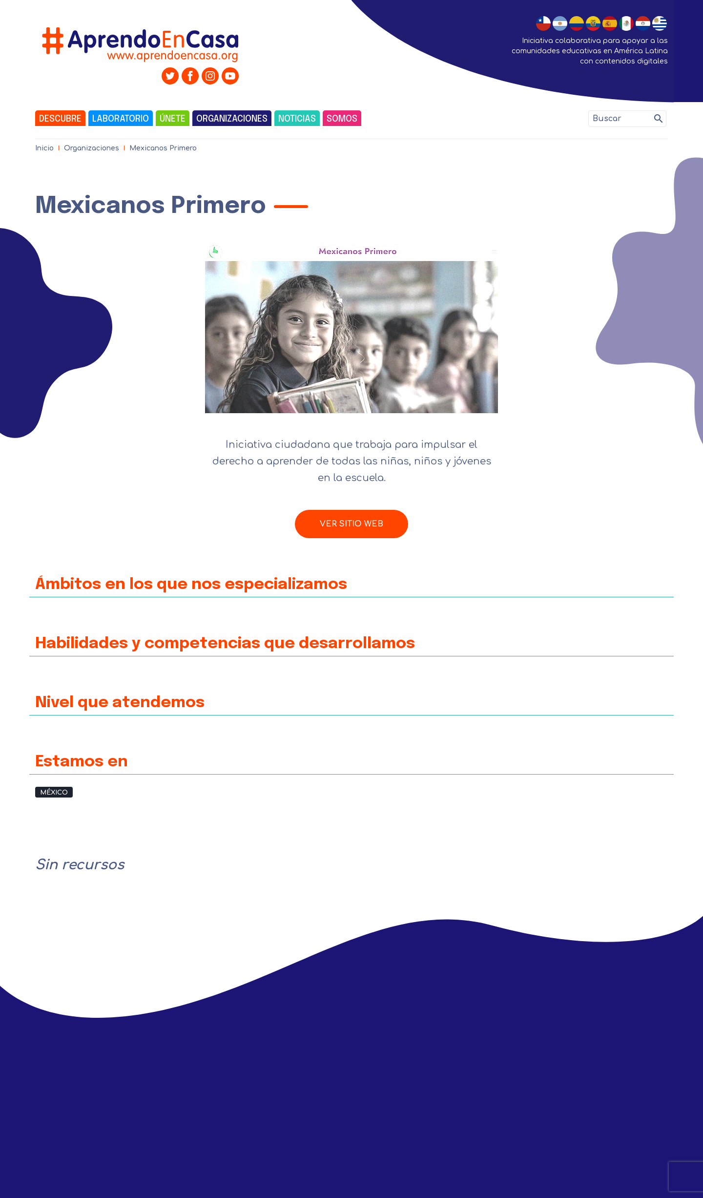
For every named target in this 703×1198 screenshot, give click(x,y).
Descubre (60, 119)
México (54, 792)
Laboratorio (120, 119)
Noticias (297, 119)
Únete (173, 119)
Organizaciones (232, 119)
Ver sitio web (351, 524)
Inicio (44, 148)
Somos (342, 119)
